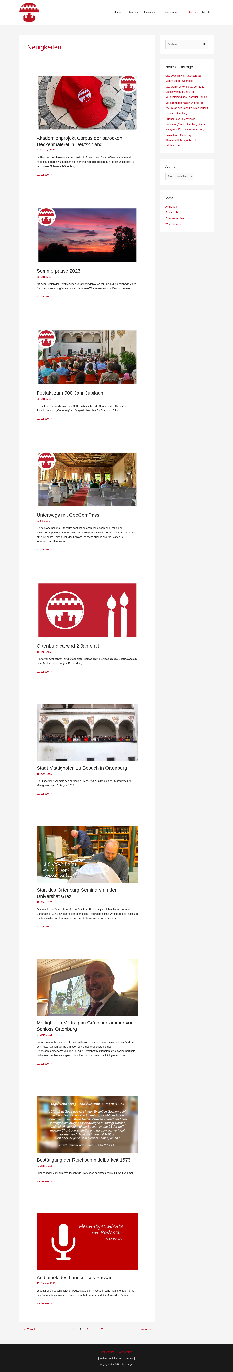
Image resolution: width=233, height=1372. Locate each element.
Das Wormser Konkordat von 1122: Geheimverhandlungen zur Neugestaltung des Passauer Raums (186, 91)
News (194, 12)
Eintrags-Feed (173, 212)
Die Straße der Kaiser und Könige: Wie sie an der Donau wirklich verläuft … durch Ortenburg (185, 108)
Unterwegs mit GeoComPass (68, 514)
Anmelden (171, 206)
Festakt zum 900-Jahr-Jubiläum (71, 392)
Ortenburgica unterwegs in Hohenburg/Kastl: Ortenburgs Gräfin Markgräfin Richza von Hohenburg (186, 124)
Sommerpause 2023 (58, 270)
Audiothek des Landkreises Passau (75, 1276)
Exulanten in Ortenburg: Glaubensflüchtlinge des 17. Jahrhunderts (181, 140)
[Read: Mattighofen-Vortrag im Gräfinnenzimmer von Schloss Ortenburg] (87, 986)
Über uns (138, 12)
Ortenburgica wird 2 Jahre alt (68, 645)
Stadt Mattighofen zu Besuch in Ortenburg (82, 767)
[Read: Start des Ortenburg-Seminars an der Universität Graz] (87, 853)
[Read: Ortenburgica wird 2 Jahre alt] (87, 609)
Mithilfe (207, 12)
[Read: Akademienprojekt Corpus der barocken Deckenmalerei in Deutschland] (87, 102)
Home (124, 12)
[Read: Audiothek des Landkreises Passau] (87, 1241)
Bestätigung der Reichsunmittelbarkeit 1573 (84, 1159)
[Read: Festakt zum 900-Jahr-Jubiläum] (87, 357)
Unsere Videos (174, 12)
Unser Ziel (155, 12)
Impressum (108, 1351)
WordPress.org (174, 224)
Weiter (145, 1328)
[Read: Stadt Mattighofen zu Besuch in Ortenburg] (87, 731)
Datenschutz (124, 1351)
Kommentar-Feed (175, 218)
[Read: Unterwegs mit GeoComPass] (87, 478)
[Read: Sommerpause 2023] (87, 235)
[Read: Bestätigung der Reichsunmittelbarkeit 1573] (87, 1123)
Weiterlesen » (45, 174)
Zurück (30, 1328)
